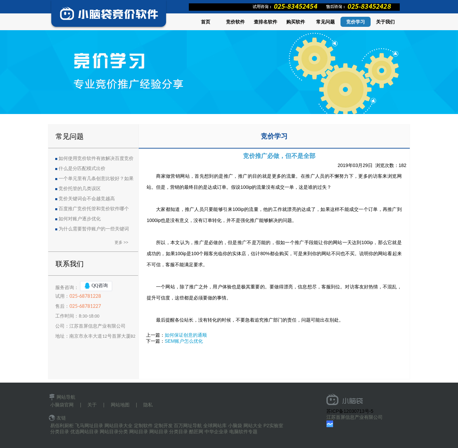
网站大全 (252, 425)
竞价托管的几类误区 (80, 188)
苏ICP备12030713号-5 (349, 411)
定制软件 (143, 425)
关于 (92, 404)
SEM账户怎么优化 (184, 341)
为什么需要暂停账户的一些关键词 (94, 229)
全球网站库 (215, 425)
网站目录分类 (114, 431)
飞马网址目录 (89, 425)
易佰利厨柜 (62, 425)
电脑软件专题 (243, 431)
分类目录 (59, 431)
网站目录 (138, 431)
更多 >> (121, 242)
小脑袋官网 (62, 404)
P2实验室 (273, 425)
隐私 (148, 404)
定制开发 (163, 425)
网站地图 (120, 404)
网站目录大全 (118, 425)
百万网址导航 (188, 425)
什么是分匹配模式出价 (82, 168)
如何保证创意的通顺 (186, 335)
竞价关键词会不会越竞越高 (87, 199)
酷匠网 (196, 431)
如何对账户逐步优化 (80, 219)
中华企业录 (216, 431)
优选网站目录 (84, 431)
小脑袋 (235, 425)
